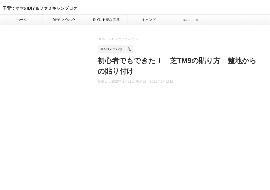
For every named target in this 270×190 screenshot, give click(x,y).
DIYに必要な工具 (106, 20)
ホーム (21, 20)
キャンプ (149, 20)
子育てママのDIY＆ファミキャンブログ (40, 8)
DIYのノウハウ (63, 20)
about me (191, 20)
